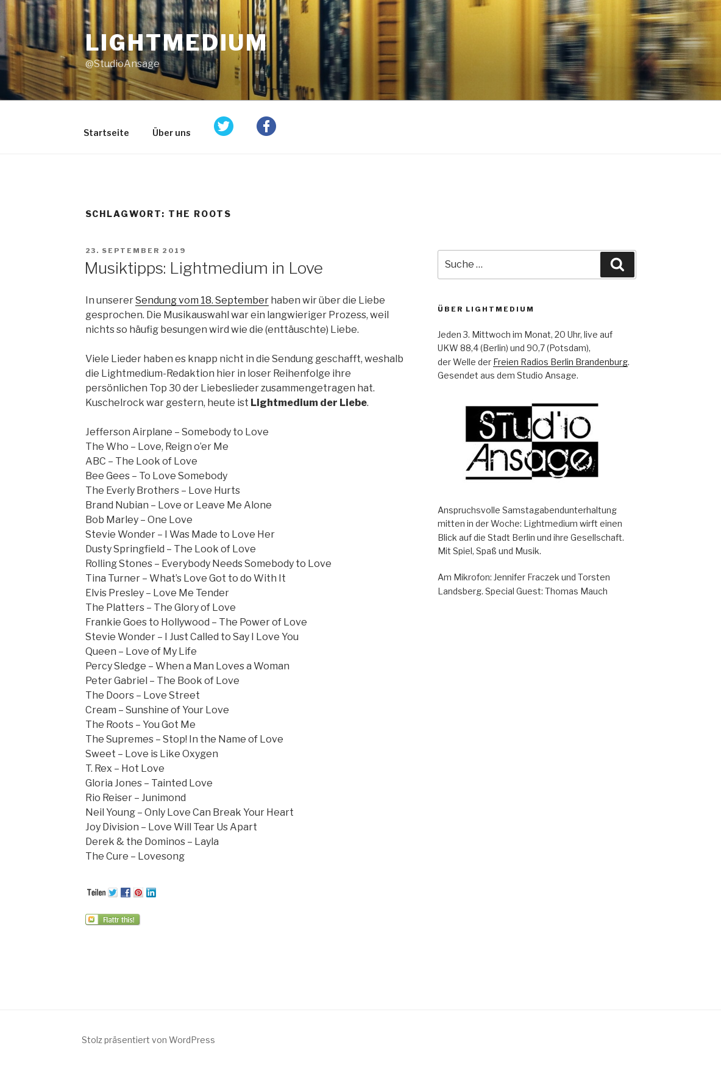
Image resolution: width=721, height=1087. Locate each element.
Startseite (106, 132)
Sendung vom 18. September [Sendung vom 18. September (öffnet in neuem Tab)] (202, 300)
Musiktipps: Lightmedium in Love (203, 267)
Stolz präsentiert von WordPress (148, 1040)
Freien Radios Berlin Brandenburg (560, 362)
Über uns (171, 132)
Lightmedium (177, 42)
